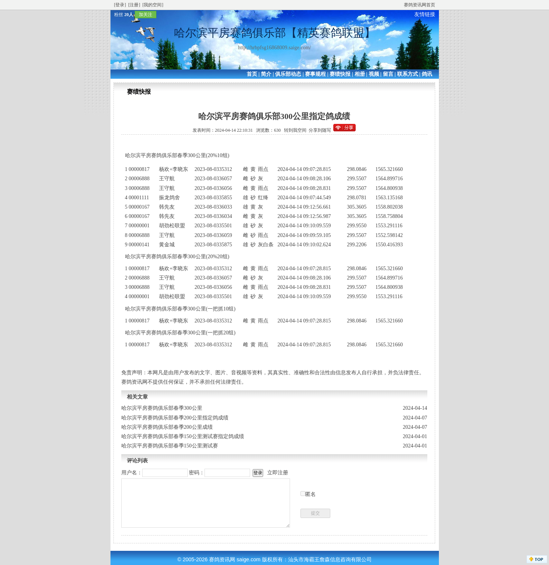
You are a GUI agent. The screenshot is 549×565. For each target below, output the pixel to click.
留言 (388, 74)
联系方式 (407, 74)
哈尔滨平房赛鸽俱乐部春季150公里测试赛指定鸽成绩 (182, 436)
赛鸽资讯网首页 (419, 4)
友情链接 (424, 14)
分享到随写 (320, 130)
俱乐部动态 (288, 74)
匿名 (310, 494)
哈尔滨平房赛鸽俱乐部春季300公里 (161, 408)
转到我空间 (295, 130)
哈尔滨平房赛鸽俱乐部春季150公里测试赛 (169, 446)
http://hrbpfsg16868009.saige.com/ (274, 47)
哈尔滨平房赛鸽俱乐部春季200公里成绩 (167, 427)
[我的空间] (153, 4)
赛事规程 (315, 74)
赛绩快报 (340, 74)
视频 (374, 74)
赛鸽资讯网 (222, 559)
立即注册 (277, 472)
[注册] (134, 4)
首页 (252, 74)
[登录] (120, 4)
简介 (266, 74)
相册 (360, 74)
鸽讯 (427, 74)
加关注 (145, 14)
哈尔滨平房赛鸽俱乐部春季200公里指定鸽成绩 (174, 418)
